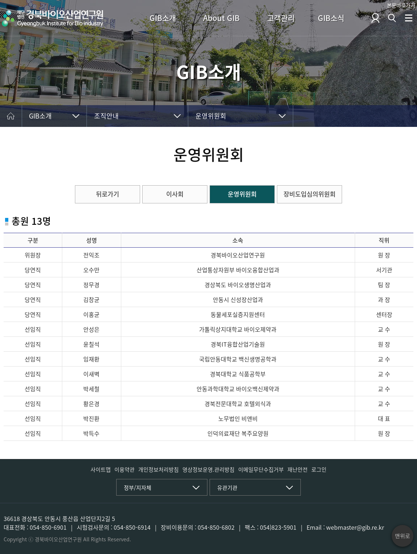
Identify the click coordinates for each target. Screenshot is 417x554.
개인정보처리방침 (158, 470)
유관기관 (227, 488)
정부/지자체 (137, 488)
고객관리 (281, 18)
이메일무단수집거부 (261, 470)
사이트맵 (100, 470)
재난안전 (297, 470)
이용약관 (124, 470)
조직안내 (106, 116)
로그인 (319, 470)
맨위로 (402, 536)
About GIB (221, 18)
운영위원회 (210, 116)
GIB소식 (331, 18)
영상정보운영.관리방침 (208, 470)
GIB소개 (162, 18)
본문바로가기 (401, 5)
